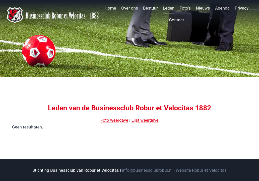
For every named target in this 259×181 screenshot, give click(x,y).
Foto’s (185, 8)
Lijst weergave (144, 120)
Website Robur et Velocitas (201, 170)
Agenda (222, 8)
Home (110, 8)
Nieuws (203, 8)
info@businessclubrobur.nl (147, 170)
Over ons (129, 8)
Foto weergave (114, 120)
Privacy (241, 8)
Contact (176, 19)
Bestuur (150, 8)
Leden (168, 8)
